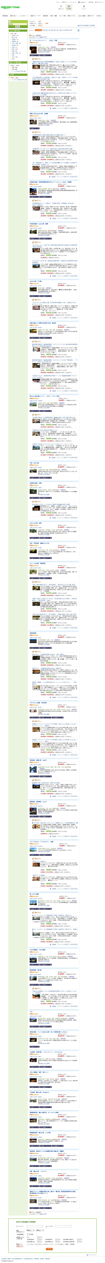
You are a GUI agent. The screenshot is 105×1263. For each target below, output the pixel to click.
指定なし (40, 23)
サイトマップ (73, 2)
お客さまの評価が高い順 (65, 30)
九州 (13, 57)
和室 (67, 1244)
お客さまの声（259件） (36, 467)
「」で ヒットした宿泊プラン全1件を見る (64, 218)
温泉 (13, 69)
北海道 (14, 35)
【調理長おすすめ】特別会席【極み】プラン (45, 430)
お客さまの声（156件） (36, 1137)
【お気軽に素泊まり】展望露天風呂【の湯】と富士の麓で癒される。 (54, 417)
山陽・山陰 (15, 53)
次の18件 (44, 37)
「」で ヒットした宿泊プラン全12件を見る (64, 176)
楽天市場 (91, 2)
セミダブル (39, 1244)
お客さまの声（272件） (36, 1076)
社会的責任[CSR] (28, 1258)
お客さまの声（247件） (36, 1155)
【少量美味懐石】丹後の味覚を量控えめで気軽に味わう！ (49, 135)
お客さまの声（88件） (36, 764)
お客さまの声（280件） (36, 1036)
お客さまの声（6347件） (36, 806)
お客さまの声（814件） (36, 327)
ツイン (52, 1244)
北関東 (14, 39)
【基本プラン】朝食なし (39, 861)
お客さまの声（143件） (36, 527)
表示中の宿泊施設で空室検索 (87, 25)
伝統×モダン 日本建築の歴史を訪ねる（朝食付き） (47, 668)
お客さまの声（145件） (36, 487)
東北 (13, 37)
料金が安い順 (46, 30)
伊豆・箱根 (15, 43)
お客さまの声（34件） (36, 118)
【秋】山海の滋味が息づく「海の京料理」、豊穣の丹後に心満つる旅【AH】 (54, 614)
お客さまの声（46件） (36, 1056)
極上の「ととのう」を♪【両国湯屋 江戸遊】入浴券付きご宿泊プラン (52, 915)
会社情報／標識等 (6, 1258)
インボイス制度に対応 (18, 79)
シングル (30, 1244)
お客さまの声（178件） (36, 547)
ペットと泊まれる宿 (17, 71)
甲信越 (14, 45)
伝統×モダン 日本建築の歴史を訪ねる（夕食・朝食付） (48, 654)
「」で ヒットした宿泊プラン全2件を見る (64, 276)
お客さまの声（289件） (36, 228)
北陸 (13, 47)
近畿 (13, 51)
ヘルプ (57, 2)
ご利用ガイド (64, 2)
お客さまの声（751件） (36, 954)
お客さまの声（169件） (36, 1016)
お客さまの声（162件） (36, 1117)
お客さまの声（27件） (36, 285)
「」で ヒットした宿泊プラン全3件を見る (64, 391)
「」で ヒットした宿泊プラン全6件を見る (64, 108)
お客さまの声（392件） (36, 1097)
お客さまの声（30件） (36, 637)
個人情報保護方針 (17, 1258)
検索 (49, 1249)
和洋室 (72, 1244)
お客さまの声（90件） (36, 974)
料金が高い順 (54, 30)
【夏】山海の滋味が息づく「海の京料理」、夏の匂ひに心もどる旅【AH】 (54, 584)
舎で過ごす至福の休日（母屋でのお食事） (46, 783)
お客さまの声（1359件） (36, 400)
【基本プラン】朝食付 (38, 875)
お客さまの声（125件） (36, 1197)
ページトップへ (92, 1255)
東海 (13, 49)
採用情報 (36, 1258)
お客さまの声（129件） (36, 707)
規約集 (42, 1258)
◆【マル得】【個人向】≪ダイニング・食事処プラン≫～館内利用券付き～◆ (55, 823)
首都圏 (14, 41)
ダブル (46, 1244)
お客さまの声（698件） (36, 186)
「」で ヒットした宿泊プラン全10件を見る (64, 457)
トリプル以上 (59, 1244)
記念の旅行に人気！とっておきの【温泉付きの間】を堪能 (51, 504)
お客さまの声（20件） (36, 45)
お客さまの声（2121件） (36, 846)
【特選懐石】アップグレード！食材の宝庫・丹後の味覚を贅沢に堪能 (52, 149)
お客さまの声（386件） (36, 1176)
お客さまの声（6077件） (36, 898)
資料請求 (47, 1258)
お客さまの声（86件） (36, 568)
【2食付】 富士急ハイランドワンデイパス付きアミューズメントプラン (53, 444)
